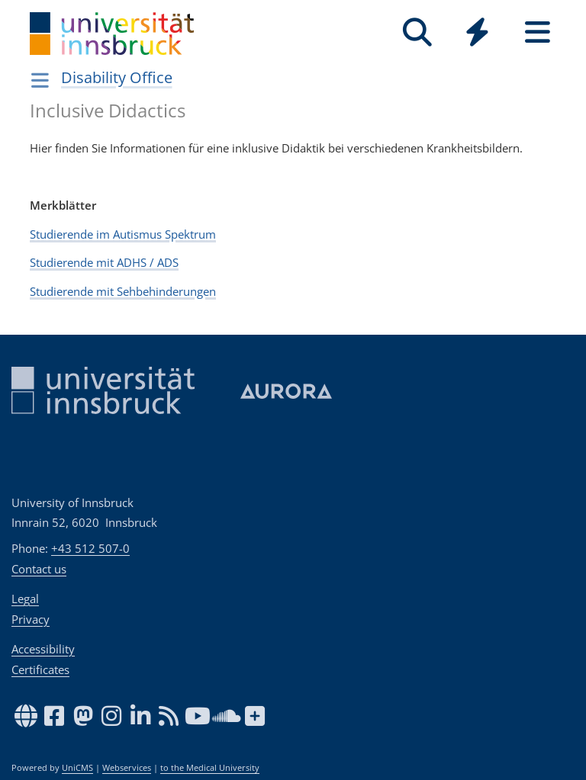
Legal (25, 598)
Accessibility (43, 648)
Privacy (30, 619)
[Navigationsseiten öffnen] (40, 80)
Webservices (126, 767)
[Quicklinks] (477, 32)
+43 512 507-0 (90, 548)
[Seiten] (537, 32)
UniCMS (77, 767)
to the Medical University (209, 767)
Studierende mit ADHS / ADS (104, 262)
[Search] (417, 32)
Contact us (38, 568)
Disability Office (116, 77)
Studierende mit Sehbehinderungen (123, 291)
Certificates (40, 669)
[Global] (477, 34)
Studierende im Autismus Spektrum (123, 234)
